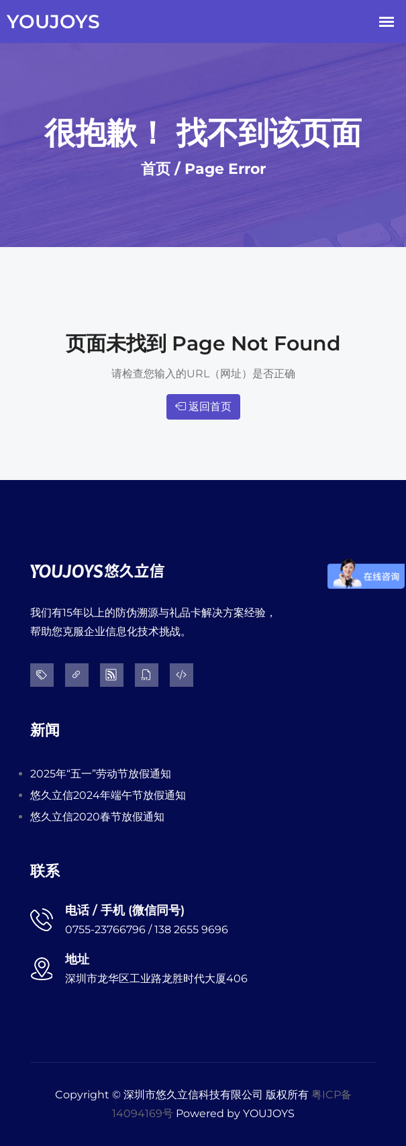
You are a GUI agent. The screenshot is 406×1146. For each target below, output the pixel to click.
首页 (155, 169)
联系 (45, 871)
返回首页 (203, 406)
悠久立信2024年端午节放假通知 (108, 795)
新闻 (45, 730)
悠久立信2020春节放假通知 (97, 816)
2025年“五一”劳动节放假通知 (100, 773)
